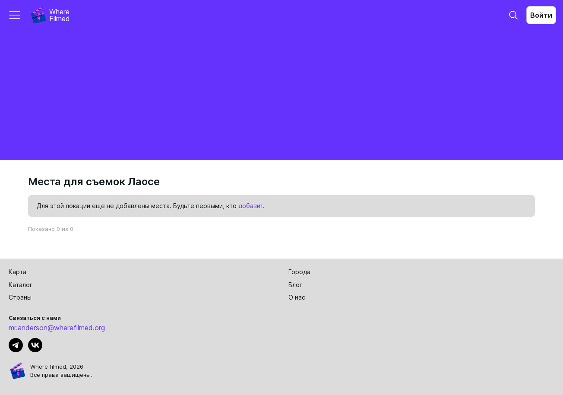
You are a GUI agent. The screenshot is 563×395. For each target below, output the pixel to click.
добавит (250, 205)
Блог (295, 284)
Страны (20, 297)
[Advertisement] (281, 95)
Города (299, 271)
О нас (296, 297)
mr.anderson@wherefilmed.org (57, 327)
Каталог (20, 284)
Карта (17, 271)
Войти (541, 15)
